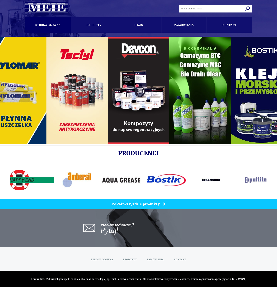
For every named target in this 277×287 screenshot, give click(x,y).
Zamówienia (184, 25)
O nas (138, 25)
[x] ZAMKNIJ (239, 279)
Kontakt (229, 25)
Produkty (93, 25)
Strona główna (47, 25)
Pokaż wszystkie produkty (136, 204)
